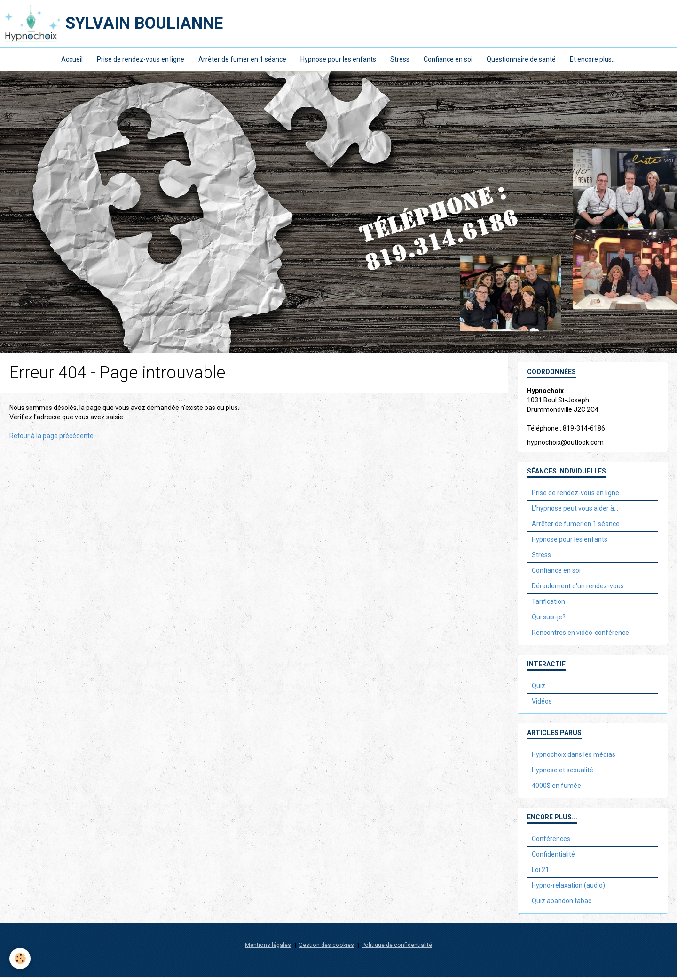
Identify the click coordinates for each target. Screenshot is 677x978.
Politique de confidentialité (397, 945)
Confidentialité (553, 855)
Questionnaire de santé (521, 59)
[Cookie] (20, 958)
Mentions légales (268, 945)
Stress (399, 59)
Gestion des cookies (326, 945)
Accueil (72, 59)
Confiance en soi (448, 59)
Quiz (538, 686)
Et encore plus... (593, 59)
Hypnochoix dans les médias (573, 755)
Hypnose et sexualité (562, 771)
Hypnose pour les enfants (338, 59)
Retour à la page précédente (51, 437)
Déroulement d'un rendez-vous (578, 587)
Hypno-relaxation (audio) (568, 886)
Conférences (551, 839)
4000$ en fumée (556, 786)
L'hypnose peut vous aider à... (575, 509)
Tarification (548, 602)
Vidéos (542, 702)
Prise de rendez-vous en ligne (140, 59)
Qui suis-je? (549, 618)
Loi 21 (540, 870)
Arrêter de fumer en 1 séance (242, 59)
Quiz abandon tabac (561, 902)
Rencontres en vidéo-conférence (580, 633)
